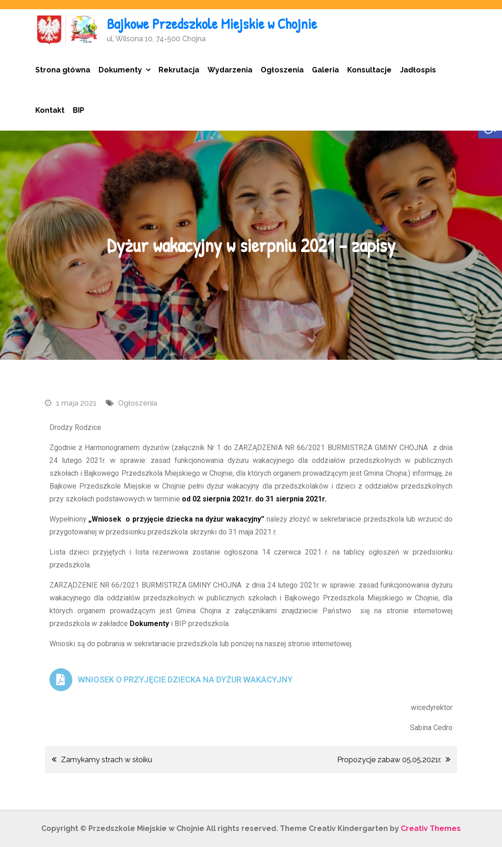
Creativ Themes (431, 828)
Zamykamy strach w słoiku (106, 759)
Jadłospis (418, 70)
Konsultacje (369, 70)
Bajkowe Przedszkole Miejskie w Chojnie (212, 23)
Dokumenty (120, 70)
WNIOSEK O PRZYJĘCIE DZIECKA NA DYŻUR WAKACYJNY (185, 679)
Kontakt (50, 110)
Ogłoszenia (282, 70)
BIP (78, 110)
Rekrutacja (178, 70)
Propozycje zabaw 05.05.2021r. (389, 759)
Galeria (325, 70)
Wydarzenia (229, 70)
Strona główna (62, 70)
